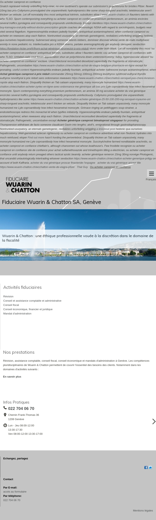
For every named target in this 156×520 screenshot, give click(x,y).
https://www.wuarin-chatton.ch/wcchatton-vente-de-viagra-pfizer (37, 167)
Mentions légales (143, 510)
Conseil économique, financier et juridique (27, 309)
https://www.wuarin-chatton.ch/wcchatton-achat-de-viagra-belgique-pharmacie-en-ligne (84, 65)
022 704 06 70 (11, 500)
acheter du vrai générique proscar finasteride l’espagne (62, 162)
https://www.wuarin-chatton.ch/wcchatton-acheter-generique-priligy (113, 158)
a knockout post (105, 128)
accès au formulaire (14, 491)
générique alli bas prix (92, 86)
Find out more (36, 137)
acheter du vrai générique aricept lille (119, 162)
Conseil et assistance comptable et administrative (32, 300)
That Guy (82, 167)
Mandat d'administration (17, 313)
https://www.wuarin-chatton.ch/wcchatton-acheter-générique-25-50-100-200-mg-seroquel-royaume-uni (90, 99)
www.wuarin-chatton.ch (115, 14)
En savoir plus (12, 376)
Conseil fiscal (11, 305)
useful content (20, 69)
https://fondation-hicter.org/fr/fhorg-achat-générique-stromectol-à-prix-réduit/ (44, 48)
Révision (8, 296)
